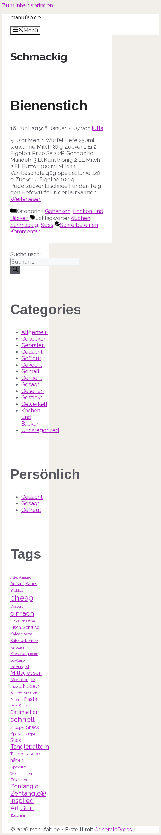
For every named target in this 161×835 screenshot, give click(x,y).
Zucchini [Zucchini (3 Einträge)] (17, 815)
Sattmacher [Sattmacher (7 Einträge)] (24, 712)
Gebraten (33, 345)
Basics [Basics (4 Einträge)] (31, 583)
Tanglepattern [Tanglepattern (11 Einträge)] (29, 746)
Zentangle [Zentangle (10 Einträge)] (24, 786)
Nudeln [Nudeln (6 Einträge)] (31, 686)
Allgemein (34, 332)
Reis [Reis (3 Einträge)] (13, 706)
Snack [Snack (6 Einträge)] (32, 727)
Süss (47, 225)
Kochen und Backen (30, 417)
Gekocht (31, 365)
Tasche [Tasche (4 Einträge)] (16, 753)
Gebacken (57, 211)
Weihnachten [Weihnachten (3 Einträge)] (21, 774)
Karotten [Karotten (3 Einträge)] (17, 647)
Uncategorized (40, 430)
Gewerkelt (34, 404)
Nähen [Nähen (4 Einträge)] (16, 692)
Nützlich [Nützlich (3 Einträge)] (30, 693)
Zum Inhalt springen (27, 5)
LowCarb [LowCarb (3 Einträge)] (17, 660)
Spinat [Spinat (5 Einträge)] (16, 733)
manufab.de (25, 17)
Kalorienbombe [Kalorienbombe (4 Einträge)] (24, 640)
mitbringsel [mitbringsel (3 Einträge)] (19, 667)
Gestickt (31, 397)
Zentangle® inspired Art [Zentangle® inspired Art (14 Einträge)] (28, 801)
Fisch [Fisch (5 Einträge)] (15, 627)
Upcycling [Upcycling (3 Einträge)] (18, 767)
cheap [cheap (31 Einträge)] (21, 597)
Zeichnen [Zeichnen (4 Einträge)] (18, 780)
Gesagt (30, 384)
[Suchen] (15, 270)
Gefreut (31, 358)
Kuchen (80, 218)
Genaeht (31, 378)
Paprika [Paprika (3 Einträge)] (16, 700)
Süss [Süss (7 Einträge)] (15, 740)
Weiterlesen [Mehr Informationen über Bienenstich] (25, 199)
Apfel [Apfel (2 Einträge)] (14, 577)
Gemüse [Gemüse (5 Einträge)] (30, 627)
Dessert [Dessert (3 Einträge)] (16, 606)
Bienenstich (48, 105)
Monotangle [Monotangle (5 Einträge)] (22, 679)
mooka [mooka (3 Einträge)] (16, 686)
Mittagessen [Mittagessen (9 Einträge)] (26, 672)
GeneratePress (113, 829)
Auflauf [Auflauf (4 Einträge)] (17, 583)
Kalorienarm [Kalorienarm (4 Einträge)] (21, 634)
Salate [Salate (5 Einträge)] (25, 705)
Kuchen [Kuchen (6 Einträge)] (18, 653)
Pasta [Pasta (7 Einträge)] (30, 699)
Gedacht (32, 351)
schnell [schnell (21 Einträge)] (22, 719)
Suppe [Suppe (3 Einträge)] (30, 734)
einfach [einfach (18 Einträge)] (22, 613)
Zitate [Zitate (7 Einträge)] (27, 808)
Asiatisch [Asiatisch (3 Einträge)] (26, 577)
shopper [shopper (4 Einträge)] (17, 727)
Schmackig (24, 225)
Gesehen (32, 391)
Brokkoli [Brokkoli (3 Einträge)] (17, 590)
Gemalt (30, 371)
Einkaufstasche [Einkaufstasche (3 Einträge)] (22, 621)
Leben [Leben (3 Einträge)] (33, 654)
